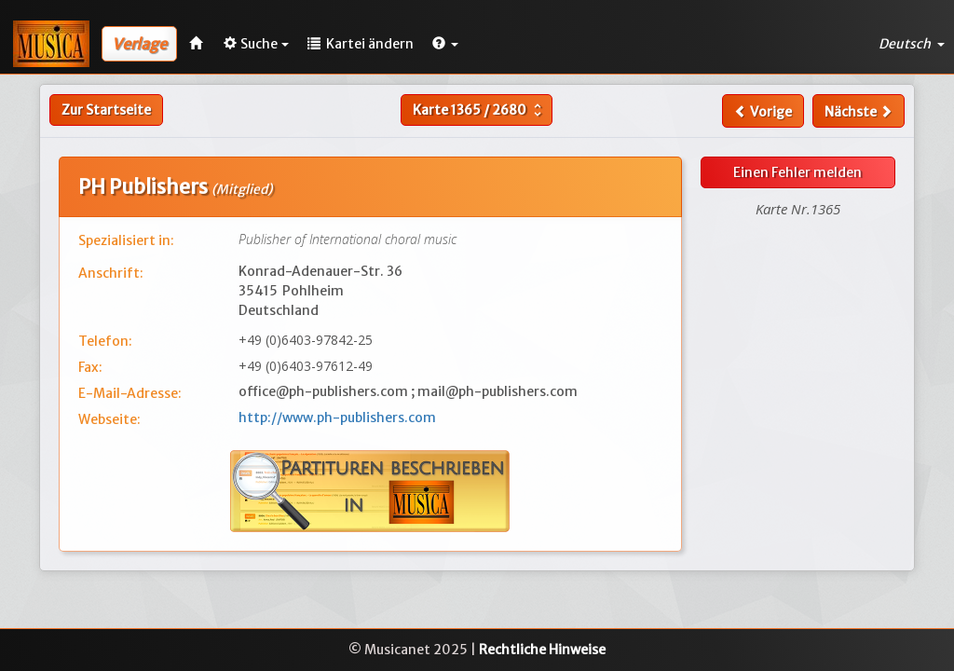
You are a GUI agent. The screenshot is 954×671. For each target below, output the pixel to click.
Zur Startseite (106, 110)
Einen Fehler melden (797, 172)
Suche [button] (256, 43)
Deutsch (912, 43)
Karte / (479, 110)
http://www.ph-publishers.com (337, 417)
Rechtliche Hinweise (542, 649)
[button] (445, 44)
